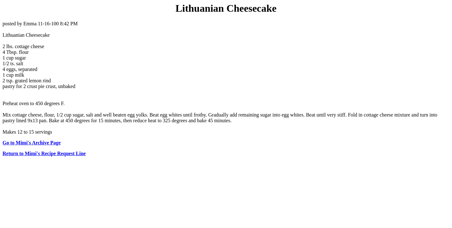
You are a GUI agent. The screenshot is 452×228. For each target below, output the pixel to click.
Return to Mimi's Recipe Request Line (44, 153)
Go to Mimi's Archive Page (32, 142)
